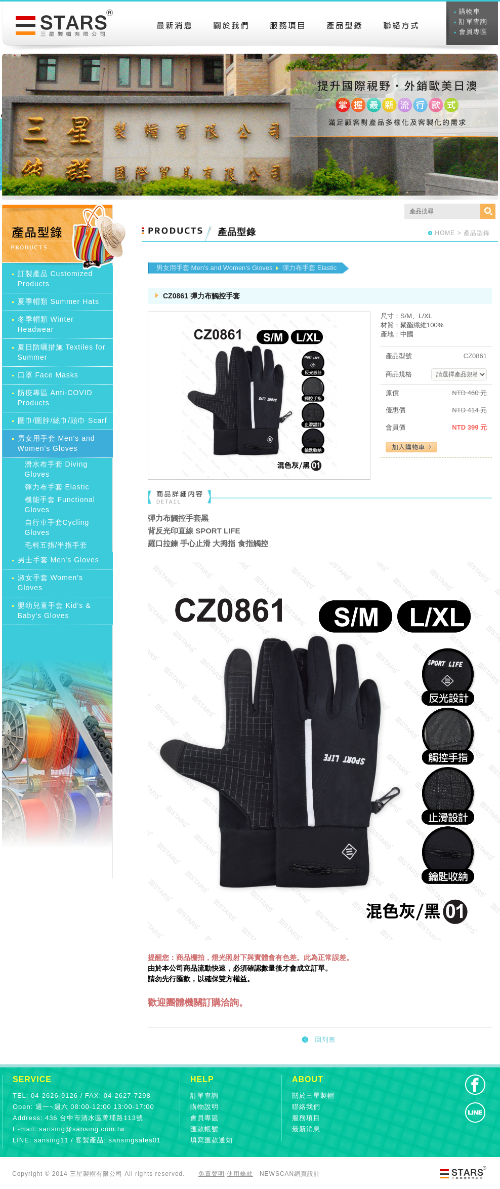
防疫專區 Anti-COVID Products (55, 398)
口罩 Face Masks (48, 375)
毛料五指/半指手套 (56, 545)
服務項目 (306, 1118)
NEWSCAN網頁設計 (290, 1173)
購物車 (469, 11)
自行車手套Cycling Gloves (57, 527)
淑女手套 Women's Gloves (51, 582)
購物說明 (204, 1106)
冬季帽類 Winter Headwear (46, 324)
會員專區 (473, 31)
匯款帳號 (204, 1129)
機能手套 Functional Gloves (60, 504)
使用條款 (240, 1173)
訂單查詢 (473, 21)
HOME (445, 233)
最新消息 (306, 1129)
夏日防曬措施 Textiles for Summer (62, 352)
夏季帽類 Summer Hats (58, 301)
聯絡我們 (306, 1106)
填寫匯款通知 (211, 1140)
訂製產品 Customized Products (55, 279)
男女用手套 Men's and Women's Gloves (56, 443)
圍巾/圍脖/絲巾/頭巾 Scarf (62, 420)
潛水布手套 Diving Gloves (56, 469)
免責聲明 (211, 1173)
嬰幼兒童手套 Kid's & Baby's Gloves (54, 610)
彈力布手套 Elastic (57, 487)
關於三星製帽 (313, 1095)
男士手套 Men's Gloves (58, 560)
